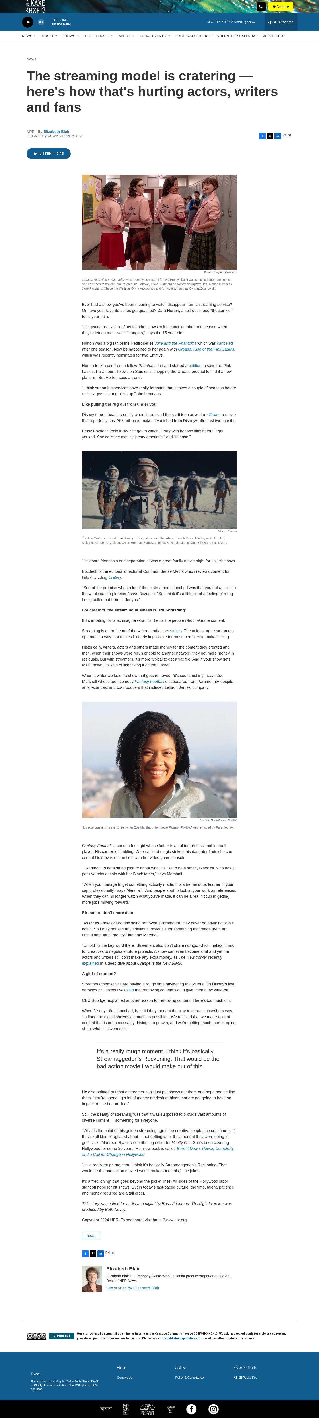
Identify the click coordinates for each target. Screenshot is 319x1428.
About (124, 46)
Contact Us (124, 1387)
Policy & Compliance (189, 1387)
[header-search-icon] (263, 11)
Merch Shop (274, 46)
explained (90, 973)
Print (286, 144)
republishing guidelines (180, 1348)
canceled (225, 353)
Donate (285, 11)
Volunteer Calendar (237, 46)
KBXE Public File (245, 1387)
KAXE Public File (245, 1377)
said (130, 1000)
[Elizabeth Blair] (92, 1289)
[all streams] (281, 32)
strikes (176, 641)
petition (195, 375)
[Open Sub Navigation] (35, 46)
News (27, 46)
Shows (68, 46)
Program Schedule (194, 46)
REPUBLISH (61, 1346)
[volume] (41, 32)
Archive (180, 1377)
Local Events (153, 46)
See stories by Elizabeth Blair (133, 1297)
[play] (27, 32)
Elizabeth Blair (57, 141)
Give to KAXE (97, 46)
